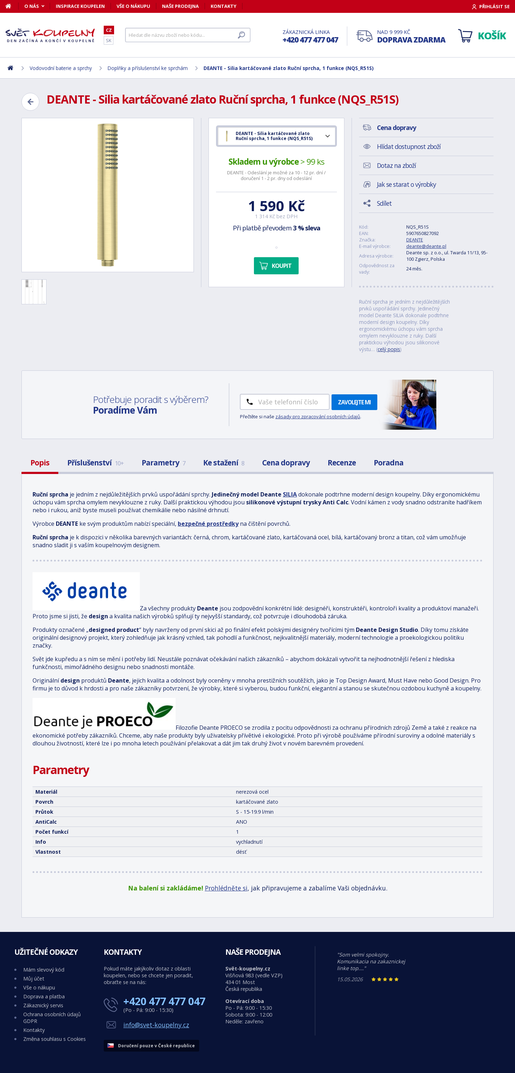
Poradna (388, 463)
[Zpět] (30, 102)
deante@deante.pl (426, 246)
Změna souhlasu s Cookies (54, 1038)
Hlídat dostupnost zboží (409, 146)
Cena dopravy (286, 463)
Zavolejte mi (354, 402)
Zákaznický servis (43, 1005)
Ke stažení (223, 463)
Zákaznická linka (310, 37)
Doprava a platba (44, 996)
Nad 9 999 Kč (411, 37)
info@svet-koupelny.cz (156, 1024)
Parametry (163, 463)
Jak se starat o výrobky (406, 184)
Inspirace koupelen (80, 6)
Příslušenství (95, 463)
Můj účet (33, 978)
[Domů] (12, 6)
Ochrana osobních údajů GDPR (52, 1017)
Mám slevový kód (43, 969)
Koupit (281, 266)
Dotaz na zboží (396, 165)
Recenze (342, 463)
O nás (31, 6)
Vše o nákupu (133, 6)
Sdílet (384, 203)
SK (108, 40)
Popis (39, 463)
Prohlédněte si (226, 888)
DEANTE (414, 239)
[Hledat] (187, 35)
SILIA (290, 494)
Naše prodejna (180, 6)
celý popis (389, 349)
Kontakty (223, 6)
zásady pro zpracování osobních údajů (317, 416)
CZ (109, 30)
